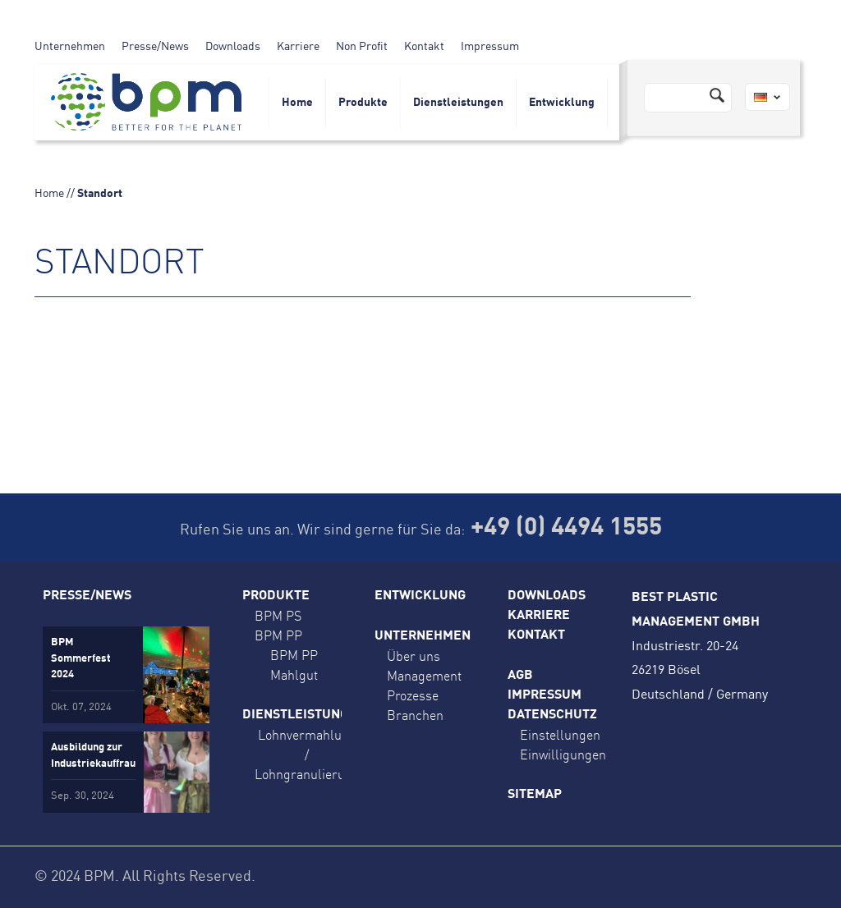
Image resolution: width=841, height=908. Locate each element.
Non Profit (362, 47)
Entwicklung (562, 102)
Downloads (232, 47)
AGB (520, 675)
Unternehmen (69, 47)
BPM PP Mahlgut (294, 665)
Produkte (363, 102)
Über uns (413, 656)
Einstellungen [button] (560, 735)
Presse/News (155, 47)
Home (297, 102)
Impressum (490, 47)
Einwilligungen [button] (563, 754)
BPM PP (278, 635)
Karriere (298, 47)
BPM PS (278, 616)
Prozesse (413, 695)
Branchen (415, 715)
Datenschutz (552, 715)
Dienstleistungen (458, 102)
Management (424, 675)
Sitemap (535, 794)
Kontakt (424, 47)
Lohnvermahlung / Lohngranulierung (307, 754)
